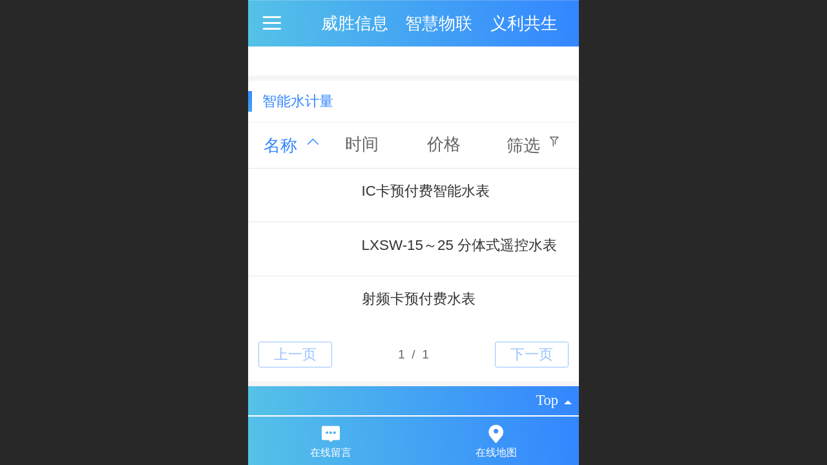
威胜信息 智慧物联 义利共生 (439, 23)
